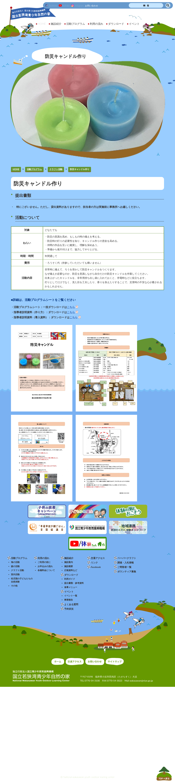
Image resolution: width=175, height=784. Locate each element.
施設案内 (68, 562)
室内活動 (15, 574)
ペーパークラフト (126, 558)
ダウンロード (71, 574)
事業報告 (68, 600)
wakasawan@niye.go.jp (141, 680)
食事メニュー (70, 587)
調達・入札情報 (125, 562)
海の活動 (15, 562)
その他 (14, 585)
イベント (69, 591)
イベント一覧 (70, 595)
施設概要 (68, 566)
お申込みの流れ (45, 566)
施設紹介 (69, 558)
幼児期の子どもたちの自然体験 (22, 580)
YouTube (64, 5)
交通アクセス (98, 558)
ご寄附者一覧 (124, 567)
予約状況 (69, 608)
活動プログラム (34, 169)
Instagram (77, 5)
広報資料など (70, 570)
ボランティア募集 (126, 571)
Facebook (51, 5)
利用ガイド (69, 579)
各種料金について (46, 570)
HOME (16, 169)
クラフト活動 (55, 169)
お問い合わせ (91, 5)
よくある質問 (71, 604)
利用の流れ (43, 558)
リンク (94, 562)
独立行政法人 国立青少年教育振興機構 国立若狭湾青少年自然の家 (28, 21)
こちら (71, 307)
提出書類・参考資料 (74, 583)
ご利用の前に (44, 562)
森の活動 (15, 566)
